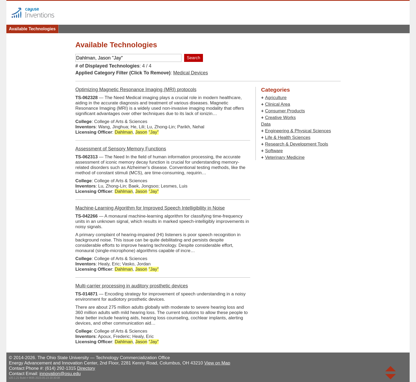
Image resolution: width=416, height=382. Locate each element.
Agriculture (276, 97)
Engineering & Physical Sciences (298, 130)
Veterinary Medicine (285, 157)
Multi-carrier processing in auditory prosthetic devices (131, 285)
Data (266, 124)
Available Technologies (32, 29)
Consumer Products (285, 110)
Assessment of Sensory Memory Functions (120, 148)
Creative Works (280, 117)
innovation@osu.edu (60, 373)
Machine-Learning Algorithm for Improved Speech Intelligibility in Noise (150, 208)
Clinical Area (277, 104)
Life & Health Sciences (287, 137)
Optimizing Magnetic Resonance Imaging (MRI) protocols (135, 89)
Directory (86, 368)
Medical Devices (190, 72)
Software (274, 150)
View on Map (217, 363)
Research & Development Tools (296, 144)
